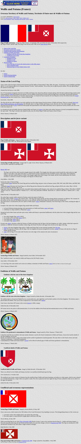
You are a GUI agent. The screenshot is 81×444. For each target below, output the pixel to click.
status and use (44, 44)
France (5, 73)
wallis (14, 18)
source (41, 109)
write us (27, 19)
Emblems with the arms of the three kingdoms (18, 54)
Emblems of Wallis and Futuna (11, 52)
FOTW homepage (7, 19)
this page (57, 227)
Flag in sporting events (13, 65)
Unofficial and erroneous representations (14, 51)
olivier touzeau (16, 16)
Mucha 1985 (4, 169)
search (13, 19)
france (21, 18)
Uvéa (15, 105)
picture (5, 227)
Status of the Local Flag (10, 48)
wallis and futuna (8, 18)
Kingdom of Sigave (12, 61)
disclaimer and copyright (20, 19)
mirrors (31, 19)
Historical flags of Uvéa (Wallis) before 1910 (18, 67)
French (11, 94)
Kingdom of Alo (11, 59)
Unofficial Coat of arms (13, 55)
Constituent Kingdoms (9, 57)
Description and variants (12, 50)
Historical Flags (8, 62)
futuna (17, 18)
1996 (25, 421)
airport (9, 223)
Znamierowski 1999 (56, 423)
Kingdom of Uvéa (11, 58)
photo (43, 300)
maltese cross (26, 18)
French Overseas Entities (10, 75)
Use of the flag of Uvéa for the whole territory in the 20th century (23, 64)
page (10, 183)
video (5, 229)
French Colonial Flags (9, 76)
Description (5, 118)
